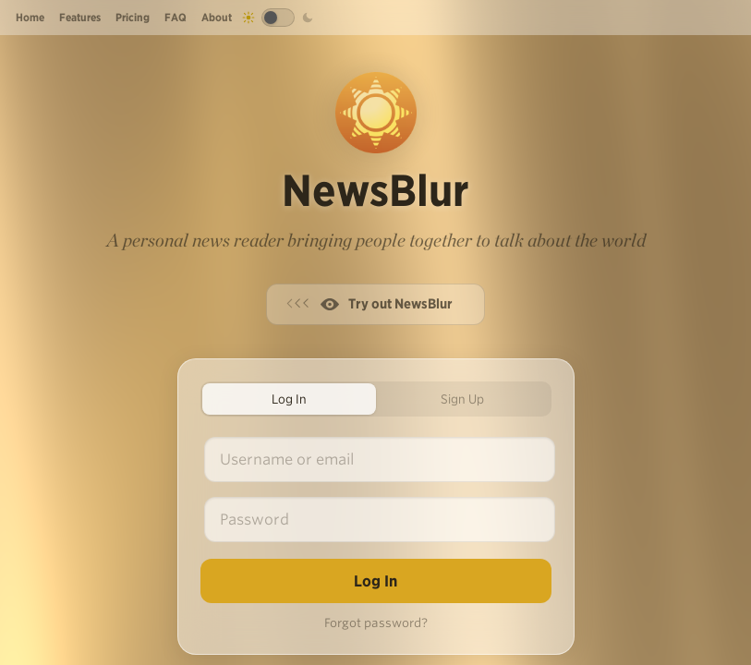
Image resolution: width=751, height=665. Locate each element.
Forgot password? (376, 623)
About (216, 17)
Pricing (132, 17)
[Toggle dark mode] (278, 17)
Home (30, 17)
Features (80, 17)
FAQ (175, 17)
